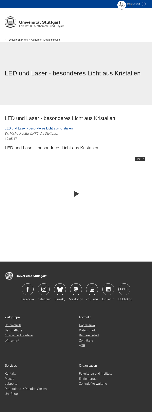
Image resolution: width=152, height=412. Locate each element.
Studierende (13, 325)
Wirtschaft (12, 340)
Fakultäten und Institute (95, 373)
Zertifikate (86, 340)
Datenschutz (88, 330)
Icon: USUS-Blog (124, 289)
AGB (82, 345)
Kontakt (10, 373)
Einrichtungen (88, 378)
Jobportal (11, 383)
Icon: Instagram (44, 289)
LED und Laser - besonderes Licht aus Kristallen (39, 128)
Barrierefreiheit (89, 335)
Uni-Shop (11, 393)
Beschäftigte (13, 330)
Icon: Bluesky (60, 289)
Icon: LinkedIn (108, 289)
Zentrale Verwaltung (93, 383)
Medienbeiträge (51, 39)
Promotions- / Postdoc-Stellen (26, 388)
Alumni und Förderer (19, 335)
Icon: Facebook (28, 289)
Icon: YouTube (92, 289)
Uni (129, 3)
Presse (9, 378)
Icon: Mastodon (76, 289)
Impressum (87, 325)
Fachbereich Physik (18, 39)
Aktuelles (36, 39)
